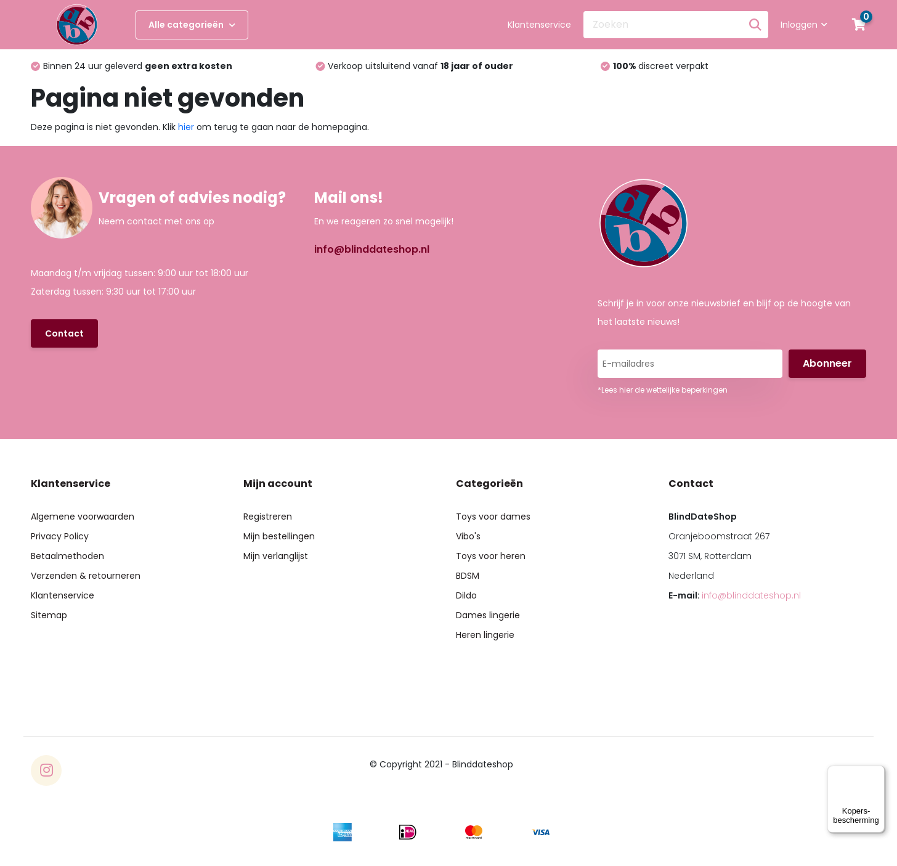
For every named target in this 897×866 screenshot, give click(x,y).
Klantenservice (539, 24)
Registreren (267, 516)
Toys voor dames (493, 516)
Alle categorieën (191, 24)
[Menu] (877, 773)
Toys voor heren (491, 556)
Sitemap (49, 615)
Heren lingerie (485, 635)
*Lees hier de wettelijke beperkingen (663, 390)
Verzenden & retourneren (85, 576)
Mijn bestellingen (279, 536)
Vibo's (468, 536)
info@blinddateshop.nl (371, 249)
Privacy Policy (60, 536)
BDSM (467, 576)
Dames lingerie (488, 615)
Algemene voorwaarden (82, 516)
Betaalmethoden (67, 556)
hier (186, 127)
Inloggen (804, 24)
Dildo (466, 595)
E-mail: (734, 595)
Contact (64, 333)
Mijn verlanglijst (275, 556)
